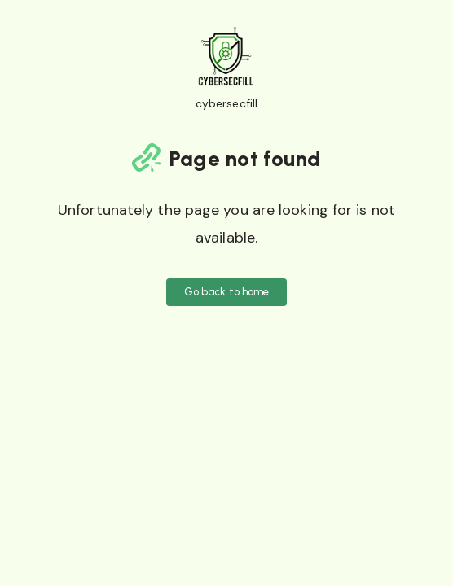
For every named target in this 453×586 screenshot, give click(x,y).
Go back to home (227, 292)
